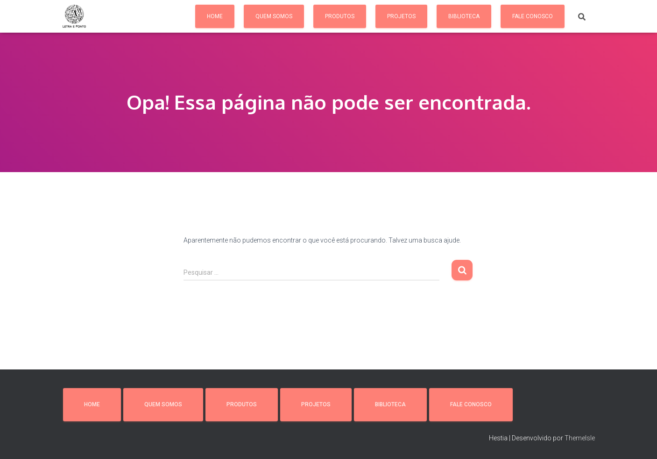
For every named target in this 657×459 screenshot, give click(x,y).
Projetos (401, 16)
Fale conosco (532, 16)
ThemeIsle (580, 438)
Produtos (339, 16)
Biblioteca (464, 16)
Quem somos (273, 16)
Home (215, 16)
